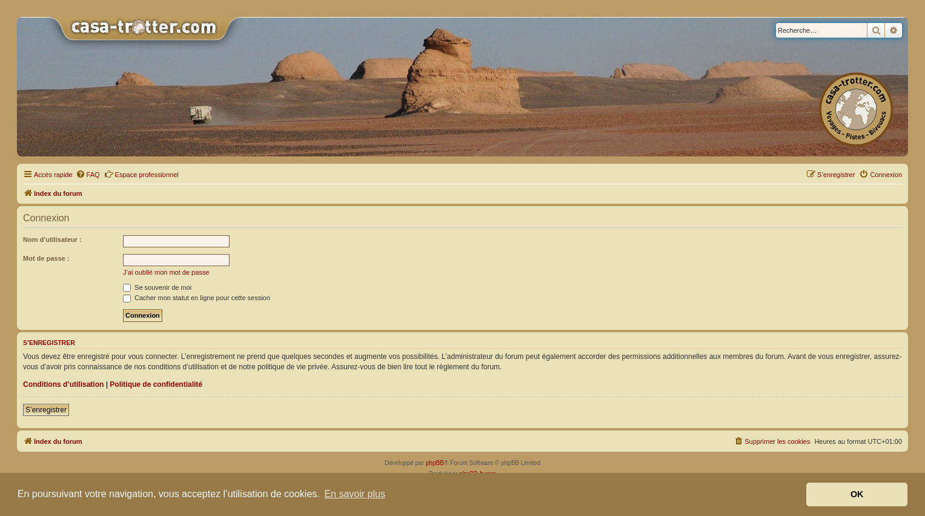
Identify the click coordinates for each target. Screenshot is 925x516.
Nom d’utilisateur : (52, 239)
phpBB (435, 463)
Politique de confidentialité (156, 384)
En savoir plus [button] (354, 494)
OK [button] (857, 494)
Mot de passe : (46, 258)
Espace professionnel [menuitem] (141, 174)
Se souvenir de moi (157, 287)
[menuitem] (88, 174)
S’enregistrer (46, 410)
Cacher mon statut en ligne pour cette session (196, 297)
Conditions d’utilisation (63, 384)
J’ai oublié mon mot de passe (166, 272)
